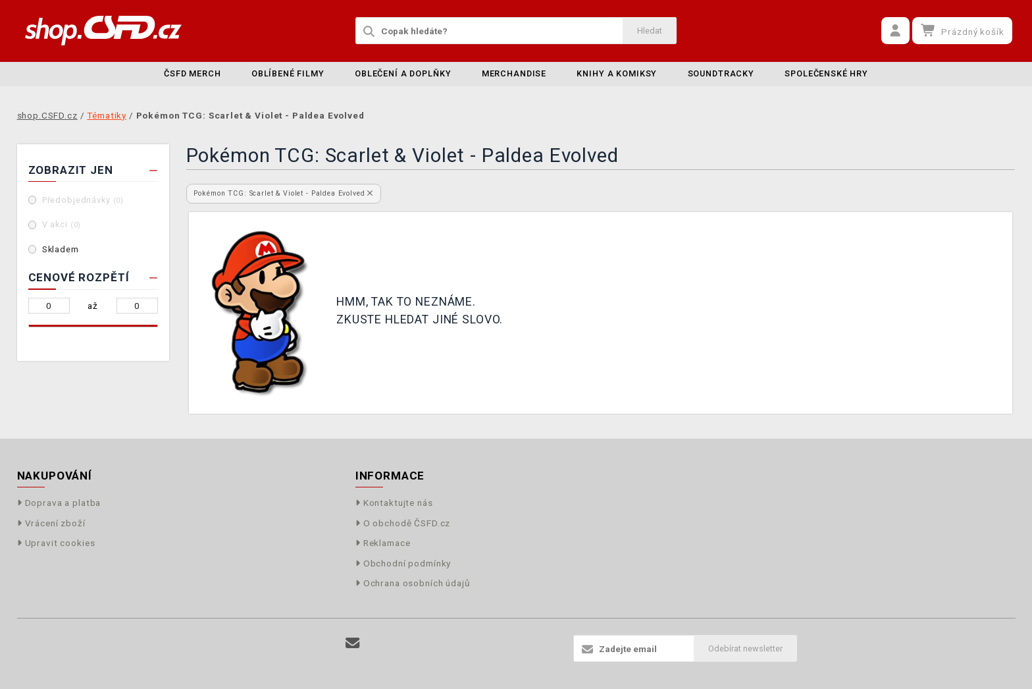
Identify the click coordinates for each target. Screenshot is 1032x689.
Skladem (60, 249)
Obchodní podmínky (403, 563)
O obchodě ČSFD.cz (403, 523)
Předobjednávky (83, 200)
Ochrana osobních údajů (413, 583)
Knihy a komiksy (617, 73)
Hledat (649, 31)
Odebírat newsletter (745, 648)
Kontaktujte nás (394, 502)
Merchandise (514, 73)
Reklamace (383, 542)
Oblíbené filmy (287, 73)
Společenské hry (826, 73)
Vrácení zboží (51, 523)
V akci (62, 224)
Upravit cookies (56, 542)
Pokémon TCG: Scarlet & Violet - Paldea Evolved (283, 193)
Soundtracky (721, 73)
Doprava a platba (59, 502)
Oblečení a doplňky (403, 73)
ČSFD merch (192, 73)
